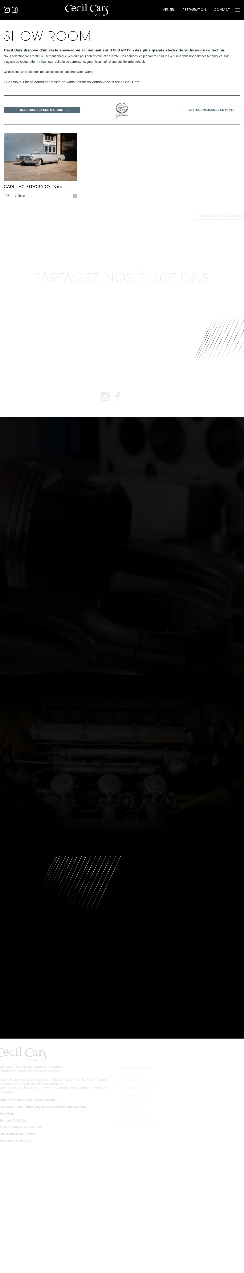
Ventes (169, 9)
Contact (222, 9)
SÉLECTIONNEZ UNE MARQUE (41, 109)
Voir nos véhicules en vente (211, 109)
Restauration (194, 9)
